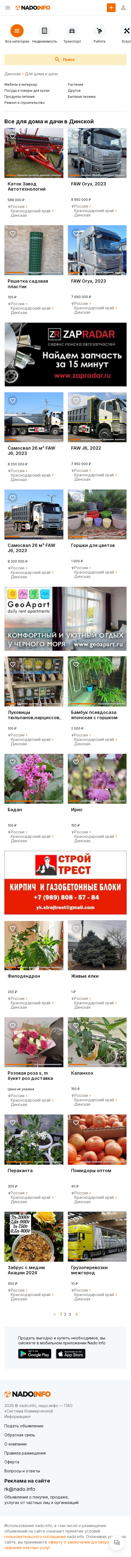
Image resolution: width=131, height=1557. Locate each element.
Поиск (64, 59)
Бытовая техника (82, 96)
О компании (15, 1444)
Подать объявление (23, 1425)
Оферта (11, 1461)
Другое (74, 90)
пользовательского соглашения (35, 1536)
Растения (75, 84)
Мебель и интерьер (20, 84)
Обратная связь (19, 1435)
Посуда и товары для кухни (26, 90)
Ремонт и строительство (24, 103)
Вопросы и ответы (22, 1471)
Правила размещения (25, 1453)
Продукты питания (19, 96)
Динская (12, 74)
